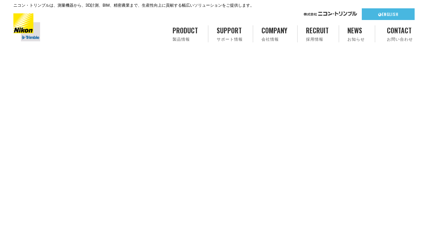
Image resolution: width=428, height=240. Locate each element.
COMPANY (274, 33)
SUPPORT (230, 33)
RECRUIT (317, 33)
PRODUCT (185, 33)
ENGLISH (388, 14)
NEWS (356, 33)
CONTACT (400, 33)
